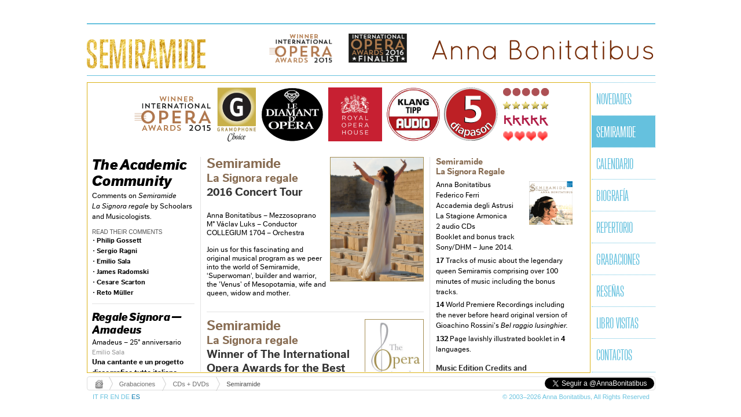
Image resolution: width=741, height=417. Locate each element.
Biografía (612, 197)
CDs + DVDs (191, 384)
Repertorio (614, 229)
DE (126, 396)
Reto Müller (115, 292)
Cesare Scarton (121, 282)
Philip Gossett (119, 240)
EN (115, 396)
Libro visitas (617, 324)
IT (96, 396)
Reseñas (610, 292)
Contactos (614, 356)
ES (135, 396)
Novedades (614, 100)
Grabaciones (618, 261)
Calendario (614, 165)
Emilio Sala (113, 261)
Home (100, 383)
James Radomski (123, 271)
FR (105, 396)
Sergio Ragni (117, 250)
